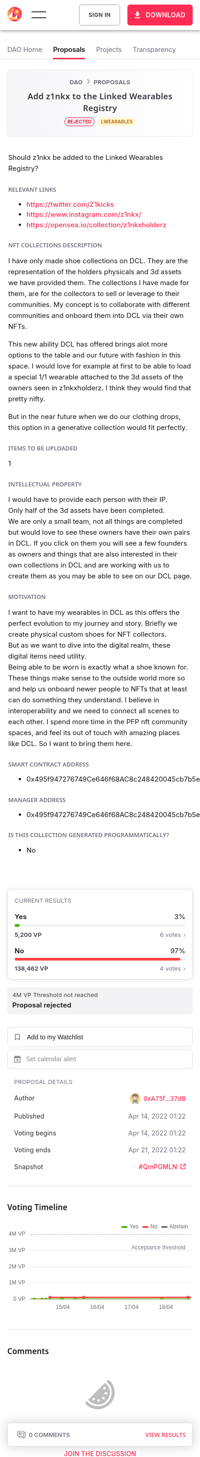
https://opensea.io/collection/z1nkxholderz (96, 224)
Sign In (99, 15)
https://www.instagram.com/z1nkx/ (83, 214)
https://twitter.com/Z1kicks (70, 204)
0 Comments (43, 1434)
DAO (76, 82)
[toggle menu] (39, 15)
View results (165, 1435)
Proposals (112, 82)
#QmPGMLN (162, 1167)
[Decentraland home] (14, 15)
